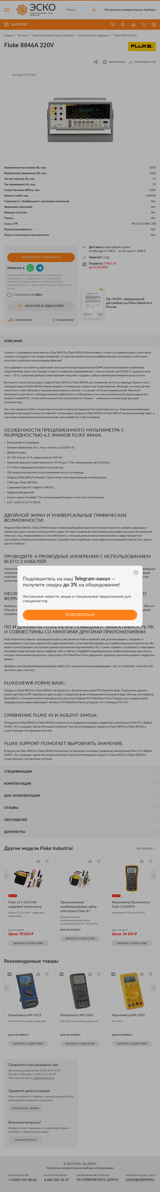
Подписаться (80, 615)
